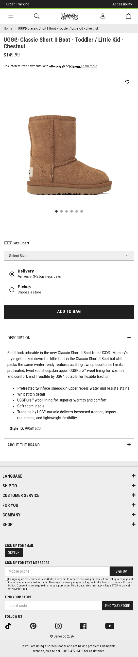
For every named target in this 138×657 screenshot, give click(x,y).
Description (68, 337)
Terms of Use (110, 582)
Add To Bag (69, 311)
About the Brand (68, 445)
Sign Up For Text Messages (27, 563)
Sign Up (13, 552)
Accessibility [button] (122, 4)
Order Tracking (17, 4)
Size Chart (16, 243)
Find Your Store (18, 597)
